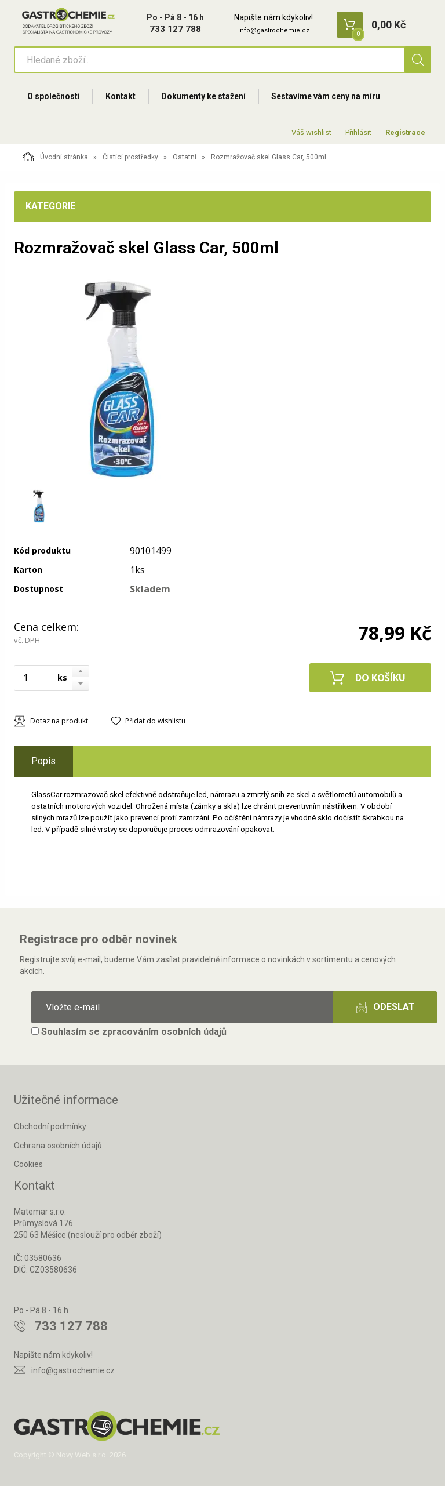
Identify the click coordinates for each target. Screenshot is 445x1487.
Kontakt (121, 96)
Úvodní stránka (55, 157)
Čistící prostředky (130, 158)
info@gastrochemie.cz (273, 30)
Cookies (28, 1165)
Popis (43, 762)
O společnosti (53, 96)
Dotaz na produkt (59, 722)
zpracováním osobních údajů (164, 1032)
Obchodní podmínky (50, 1127)
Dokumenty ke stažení (204, 96)
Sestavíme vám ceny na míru (327, 96)
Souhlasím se (129, 1032)
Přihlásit (358, 133)
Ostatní (184, 158)
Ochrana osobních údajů (58, 1146)
